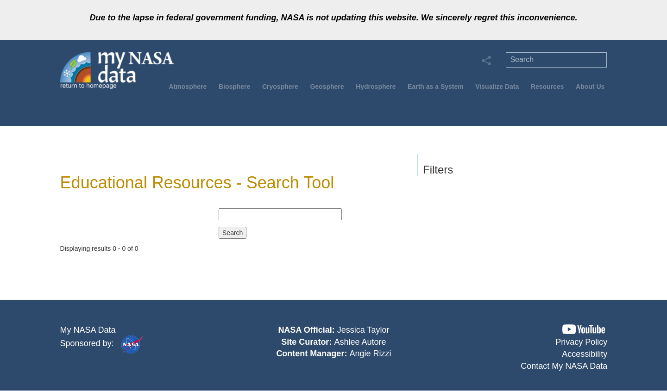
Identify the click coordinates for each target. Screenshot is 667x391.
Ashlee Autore (360, 342)
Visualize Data (497, 86)
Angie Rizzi (370, 353)
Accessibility (584, 354)
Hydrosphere (376, 86)
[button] (583, 329)
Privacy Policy (581, 342)
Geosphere (327, 86)
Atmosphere (188, 86)
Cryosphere (280, 86)
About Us (590, 86)
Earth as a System (436, 86)
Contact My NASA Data (564, 366)
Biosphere (234, 86)
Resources (547, 86)
